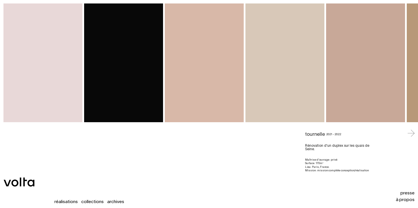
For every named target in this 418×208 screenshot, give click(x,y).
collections (92, 202)
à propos (405, 200)
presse (407, 193)
